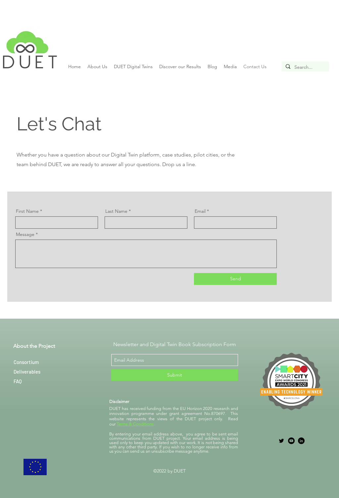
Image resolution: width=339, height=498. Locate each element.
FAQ (18, 381)
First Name (27, 211)
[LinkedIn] (301, 440)
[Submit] (174, 375)
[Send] (235, 279)
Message (25, 234)
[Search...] (304, 67)
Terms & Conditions (135, 424)
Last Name (116, 211)
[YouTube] (291, 440)
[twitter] (281, 440)
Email (200, 211)
